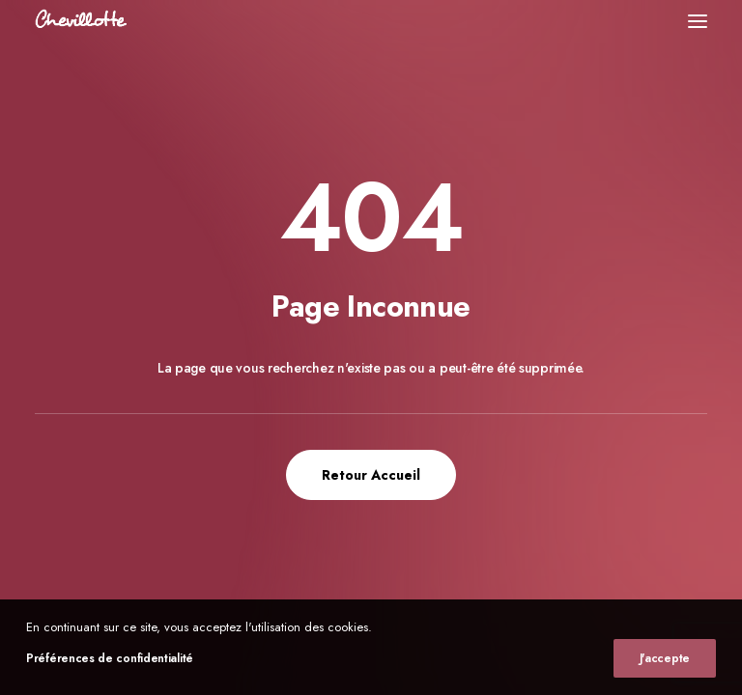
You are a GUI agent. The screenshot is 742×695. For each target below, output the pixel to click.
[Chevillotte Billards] (81, 21)
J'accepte (665, 658)
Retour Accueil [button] (371, 475)
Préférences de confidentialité (109, 658)
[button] (697, 21)
